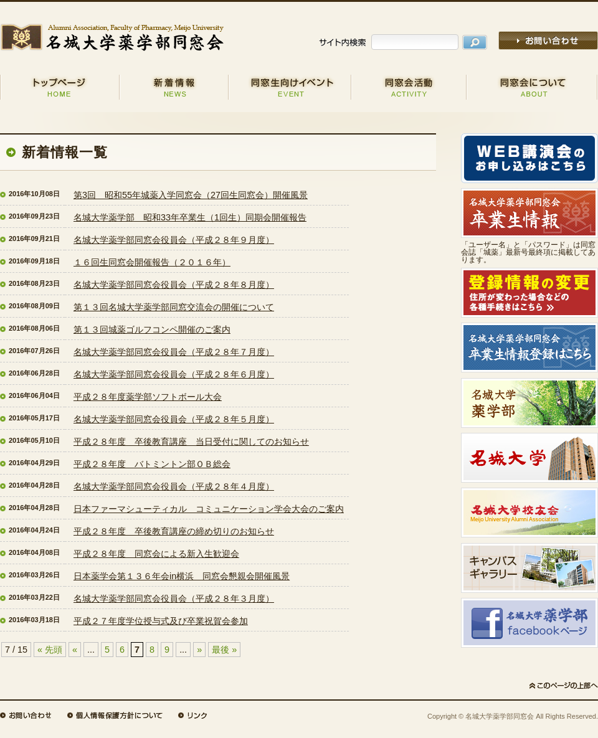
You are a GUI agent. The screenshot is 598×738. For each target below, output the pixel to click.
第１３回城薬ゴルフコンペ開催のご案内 (152, 329)
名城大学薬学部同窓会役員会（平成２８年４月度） (174, 486)
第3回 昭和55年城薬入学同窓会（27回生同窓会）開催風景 (191, 195)
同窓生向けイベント (290, 87)
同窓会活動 (409, 87)
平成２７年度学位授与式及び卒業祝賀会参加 (161, 621)
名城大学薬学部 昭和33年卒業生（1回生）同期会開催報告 (190, 217)
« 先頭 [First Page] (49, 650)
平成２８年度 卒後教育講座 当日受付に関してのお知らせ (191, 442)
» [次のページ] (199, 650)
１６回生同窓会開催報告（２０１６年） (152, 262)
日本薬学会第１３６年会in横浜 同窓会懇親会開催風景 (182, 576)
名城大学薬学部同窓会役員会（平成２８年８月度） (174, 285)
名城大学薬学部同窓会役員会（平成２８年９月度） (174, 240)
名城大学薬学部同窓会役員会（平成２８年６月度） (174, 374)
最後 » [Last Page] (224, 650)
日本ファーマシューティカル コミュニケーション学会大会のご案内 (209, 509)
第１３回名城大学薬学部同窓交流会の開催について (174, 307)
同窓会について (532, 87)
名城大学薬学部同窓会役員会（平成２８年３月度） (174, 598)
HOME (60, 87)
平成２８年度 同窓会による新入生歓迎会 (156, 554)
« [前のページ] (74, 650)
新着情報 (174, 87)
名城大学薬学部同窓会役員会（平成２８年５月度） (174, 419)
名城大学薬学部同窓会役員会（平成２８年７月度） (174, 352)
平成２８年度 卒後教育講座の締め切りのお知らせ (174, 531)
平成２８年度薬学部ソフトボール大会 (148, 397)
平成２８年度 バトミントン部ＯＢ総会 (152, 464)
